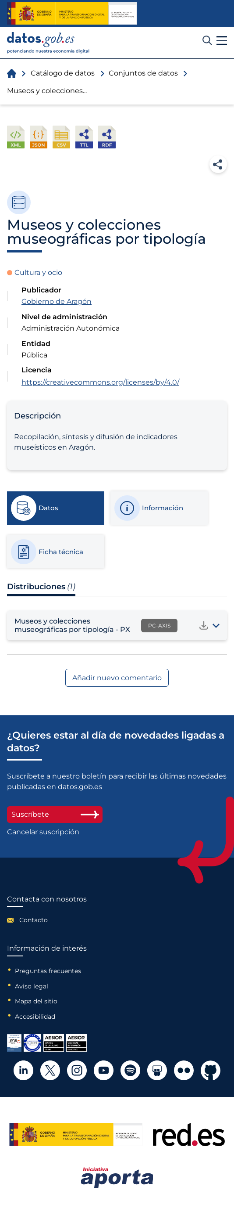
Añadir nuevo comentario (117, 678)
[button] (221, 41)
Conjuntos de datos (143, 73)
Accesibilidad (35, 1016)
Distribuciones (41, 586)
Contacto (33, 920)
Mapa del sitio (36, 1001)
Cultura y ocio (38, 272)
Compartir (218, 164)
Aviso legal (31, 986)
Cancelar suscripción (43, 832)
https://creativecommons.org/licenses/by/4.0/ (100, 382)
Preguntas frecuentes (48, 971)
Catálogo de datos (63, 73)
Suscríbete (54, 814)
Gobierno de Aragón (56, 301)
